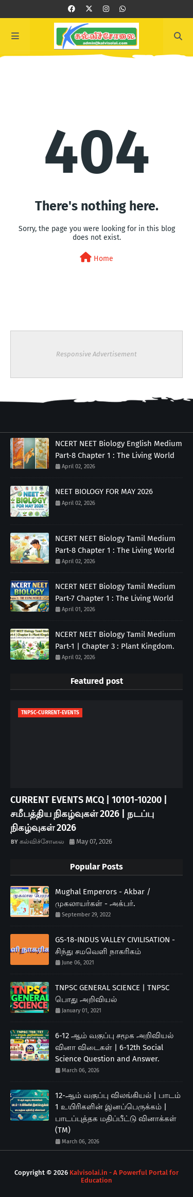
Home (96, 257)
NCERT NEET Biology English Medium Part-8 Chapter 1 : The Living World (118, 449)
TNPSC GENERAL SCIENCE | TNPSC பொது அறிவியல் (112, 993)
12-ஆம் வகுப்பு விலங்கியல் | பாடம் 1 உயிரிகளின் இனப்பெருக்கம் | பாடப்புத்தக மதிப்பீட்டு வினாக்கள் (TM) (118, 1113)
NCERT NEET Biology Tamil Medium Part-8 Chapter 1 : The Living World (115, 544)
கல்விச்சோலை (42, 841)
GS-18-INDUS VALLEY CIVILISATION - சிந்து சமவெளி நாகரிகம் (115, 945)
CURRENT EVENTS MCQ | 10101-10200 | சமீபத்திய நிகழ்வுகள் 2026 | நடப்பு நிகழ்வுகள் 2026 (88, 813)
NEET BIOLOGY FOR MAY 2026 (104, 491)
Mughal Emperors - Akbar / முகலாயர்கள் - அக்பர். (103, 897)
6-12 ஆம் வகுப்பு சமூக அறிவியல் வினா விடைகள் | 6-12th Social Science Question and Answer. (114, 1047)
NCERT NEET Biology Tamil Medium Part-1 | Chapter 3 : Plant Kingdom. (115, 640)
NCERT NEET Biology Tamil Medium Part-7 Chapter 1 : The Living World (115, 592)
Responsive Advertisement (96, 354)
